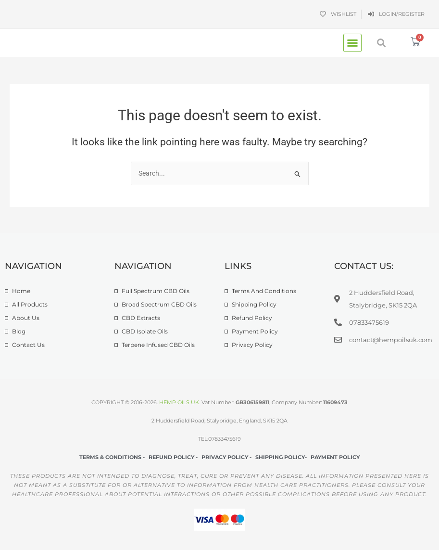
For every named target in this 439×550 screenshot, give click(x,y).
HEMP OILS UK (179, 402)
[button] (352, 43)
